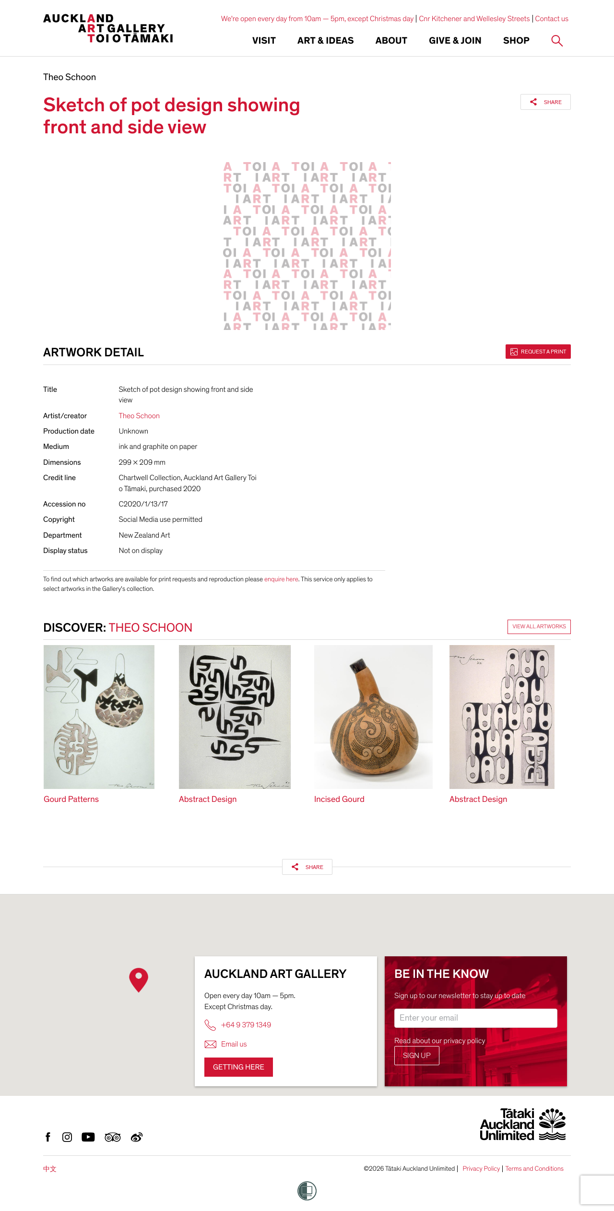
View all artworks (539, 627)
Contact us (552, 19)
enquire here (281, 579)
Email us (225, 1044)
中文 (50, 1169)
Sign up (417, 1055)
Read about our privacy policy (439, 1040)
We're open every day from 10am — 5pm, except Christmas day (317, 19)
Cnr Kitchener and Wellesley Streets (474, 19)
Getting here (238, 1067)
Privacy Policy (481, 1168)
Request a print (538, 351)
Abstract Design (208, 799)
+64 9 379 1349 (237, 1025)
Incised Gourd (339, 799)
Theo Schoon (69, 77)
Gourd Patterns (71, 799)
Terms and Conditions (534, 1168)
